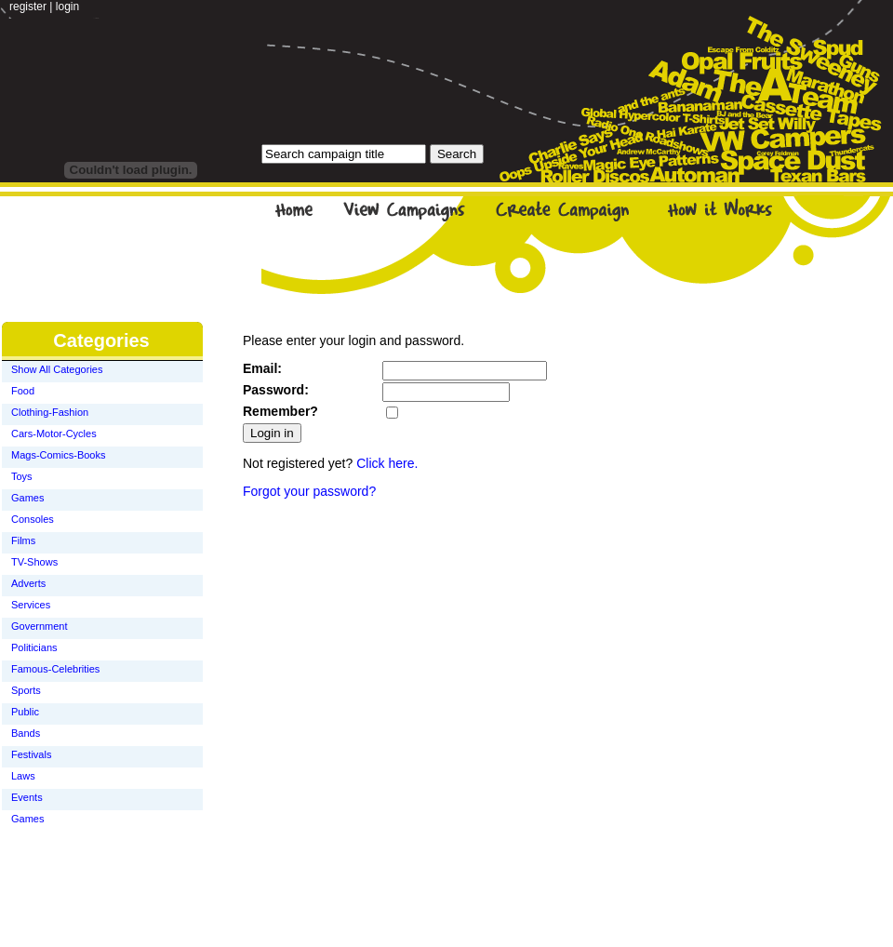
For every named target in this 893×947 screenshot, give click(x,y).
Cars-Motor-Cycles (54, 433)
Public (25, 711)
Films (23, 540)
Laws (23, 775)
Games (27, 497)
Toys (22, 476)
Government (39, 626)
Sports (26, 690)
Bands (25, 733)
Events (27, 797)
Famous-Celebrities (55, 668)
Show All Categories (56, 369)
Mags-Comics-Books (58, 454)
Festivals (31, 754)
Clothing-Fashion (49, 412)
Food (22, 390)
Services (30, 604)
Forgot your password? (309, 491)
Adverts (28, 583)
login (67, 6)
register (28, 6)
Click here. (387, 463)
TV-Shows (34, 561)
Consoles (32, 519)
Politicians (34, 647)
